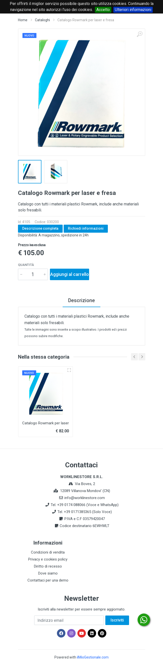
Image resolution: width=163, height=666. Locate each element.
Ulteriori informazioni (133, 9)
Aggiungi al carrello (69, 274)
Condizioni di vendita (48, 552)
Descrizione (81, 300)
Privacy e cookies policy (47, 559)
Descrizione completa (40, 228)
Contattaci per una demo (47, 580)
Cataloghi (42, 20)
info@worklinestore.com (84, 498)
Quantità (26, 265)
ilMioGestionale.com (93, 657)
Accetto (103, 9)
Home (22, 20)
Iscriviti (117, 620)
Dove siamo (48, 573)
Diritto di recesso (48, 566)
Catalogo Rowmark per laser (45, 423)
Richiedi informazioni (86, 228)
